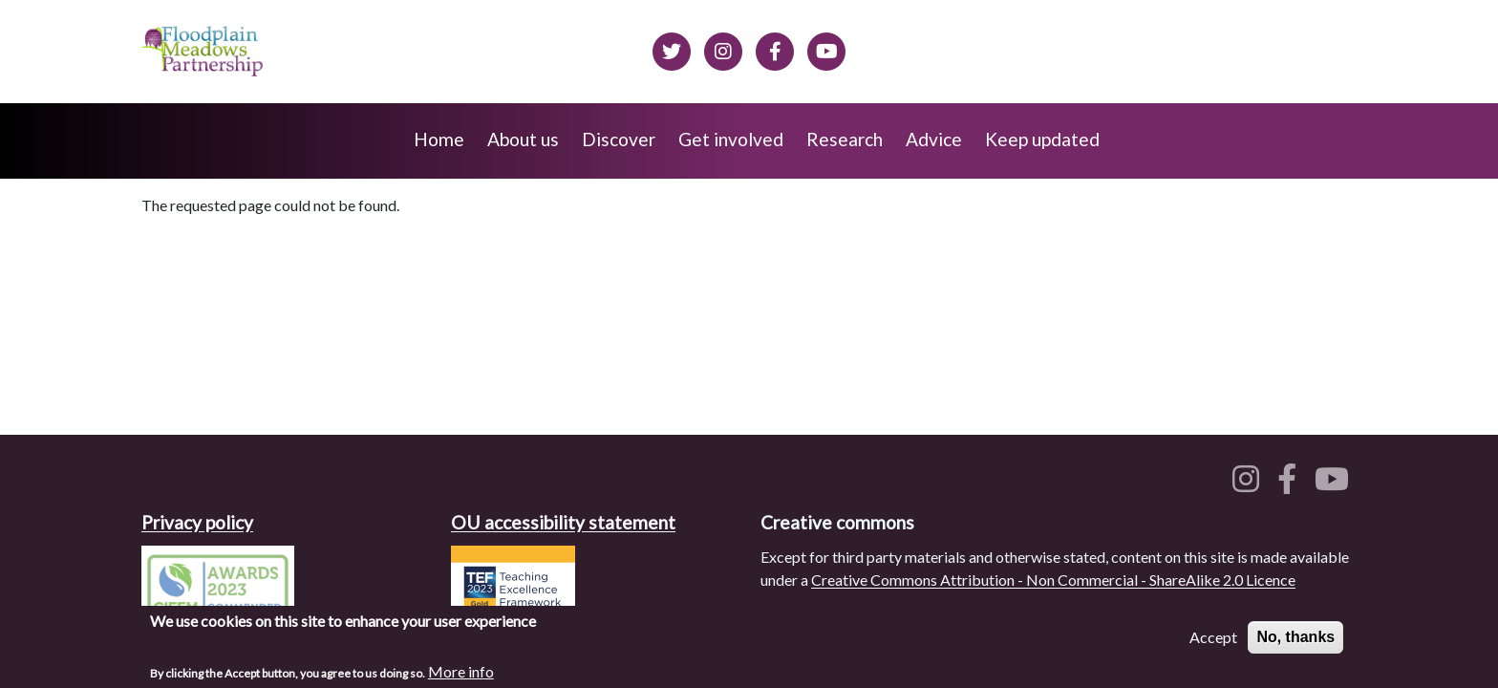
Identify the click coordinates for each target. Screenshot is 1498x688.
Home (439, 139)
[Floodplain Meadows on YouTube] (826, 48)
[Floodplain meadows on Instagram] (723, 48)
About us (523, 139)
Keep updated (1042, 139)
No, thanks (1295, 639)
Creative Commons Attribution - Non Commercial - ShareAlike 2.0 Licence (1053, 579)
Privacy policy (197, 522)
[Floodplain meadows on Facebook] (775, 48)
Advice (934, 139)
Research (844, 139)
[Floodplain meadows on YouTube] (1336, 484)
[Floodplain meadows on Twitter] (672, 48)
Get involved (730, 139)
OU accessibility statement (563, 522)
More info (461, 673)
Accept (1213, 639)
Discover (618, 139)
